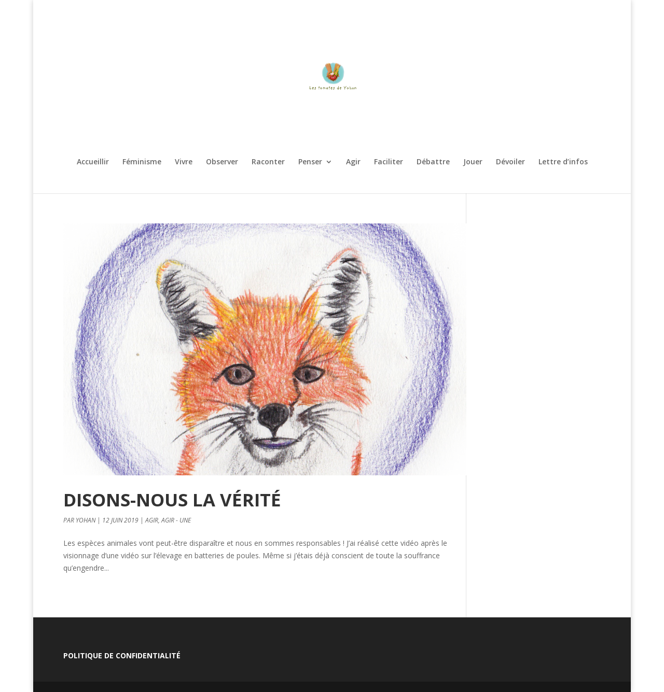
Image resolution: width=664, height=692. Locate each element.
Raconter (268, 162)
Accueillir (93, 162)
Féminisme (141, 162)
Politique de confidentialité (122, 655)
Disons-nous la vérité (172, 499)
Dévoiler (510, 162)
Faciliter (388, 162)
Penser (310, 162)
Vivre (183, 162)
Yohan (85, 520)
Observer (222, 162)
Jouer (472, 162)
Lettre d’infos (563, 162)
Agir (353, 162)
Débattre (433, 162)
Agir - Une (176, 520)
